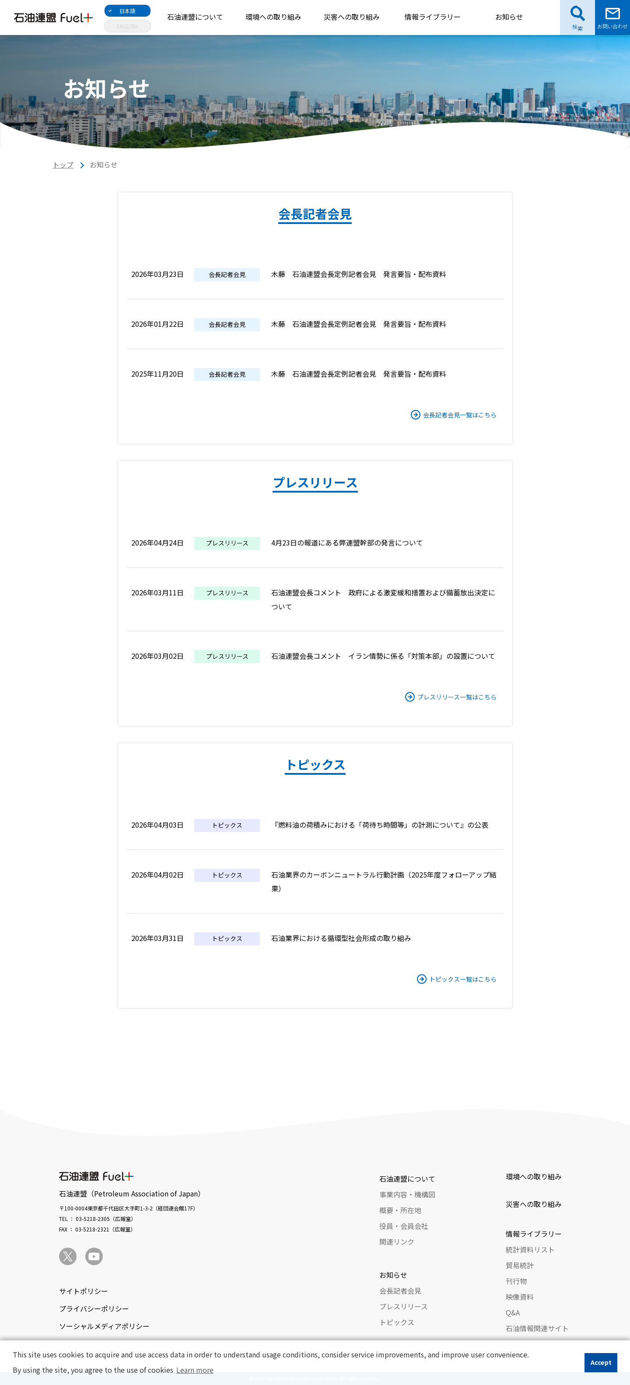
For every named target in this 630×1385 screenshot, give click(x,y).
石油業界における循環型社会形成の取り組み (341, 938)
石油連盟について (195, 16)
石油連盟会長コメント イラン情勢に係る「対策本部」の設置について (383, 656)
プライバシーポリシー (94, 1308)
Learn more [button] (195, 1369)
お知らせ (509, 16)
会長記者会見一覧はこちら (460, 414)
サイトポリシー (83, 1291)
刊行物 (516, 1281)
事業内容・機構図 (407, 1194)
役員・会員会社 (403, 1226)
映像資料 (520, 1296)
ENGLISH (127, 26)
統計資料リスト (530, 1249)
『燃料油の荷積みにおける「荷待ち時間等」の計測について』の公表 (379, 824)
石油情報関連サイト (537, 1328)
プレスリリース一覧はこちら (457, 696)
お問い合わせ (612, 26)
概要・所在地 (400, 1210)
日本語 (127, 10)
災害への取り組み (352, 16)
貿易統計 (520, 1265)
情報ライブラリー (433, 16)
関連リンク (396, 1241)
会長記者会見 (400, 1290)
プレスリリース (403, 1306)
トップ (63, 164)
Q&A (513, 1312)
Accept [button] (601, 1362)
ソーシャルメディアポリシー (104, 1326)
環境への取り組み (273, 16)
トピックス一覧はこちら (463, 979)
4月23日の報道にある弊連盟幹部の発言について (347, 542)
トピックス (396, 1322)
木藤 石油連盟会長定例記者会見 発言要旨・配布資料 (358, 274)
